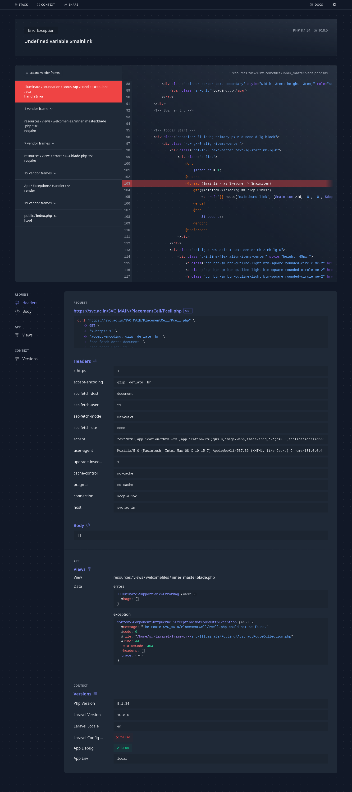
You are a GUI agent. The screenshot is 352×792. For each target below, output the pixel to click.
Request (22, 295)
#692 (190, 594)
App (18, 327)
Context (22, 351)
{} (157, 599)
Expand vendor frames (43, 73)
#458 (247, 622)
